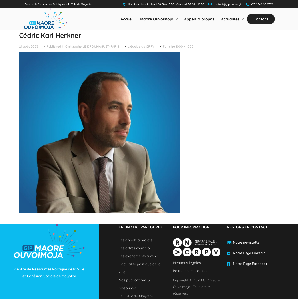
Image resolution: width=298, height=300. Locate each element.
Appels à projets (199, 19)
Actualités (232, 19)
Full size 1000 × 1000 (178, 46)
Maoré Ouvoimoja (159, 19)
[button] (159, 19)
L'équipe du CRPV (141, 46)
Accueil (127, 19)
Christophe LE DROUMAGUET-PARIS (92, 46)
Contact (261, 19)
